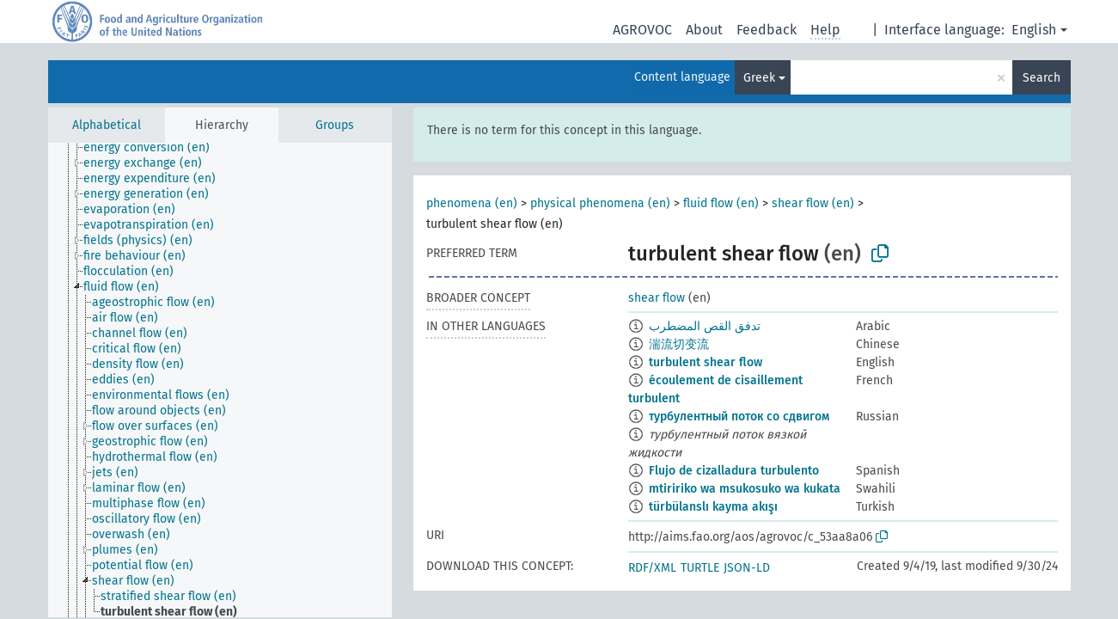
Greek (759, 77)
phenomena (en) (471, 203)
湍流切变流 (679, 344)
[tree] (220, 380)
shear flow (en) (813, 203)
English (1033, 29)
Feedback (766, 29)
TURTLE (700, 568)
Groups (334, 125)
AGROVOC (642, 29)
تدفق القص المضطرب (705, 326)
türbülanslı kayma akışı (713, 506)
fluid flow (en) (721, 203)
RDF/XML (652, 568)
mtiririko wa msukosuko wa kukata (744, 488)
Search (1041, 77)
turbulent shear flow (705, 362)
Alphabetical (106, 125)
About (704, 29)
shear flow (656, 298)
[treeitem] (153, 148)
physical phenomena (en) (600, 203)
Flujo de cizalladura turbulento (734, 470)
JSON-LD (747, 568)
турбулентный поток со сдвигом (739, 416)
